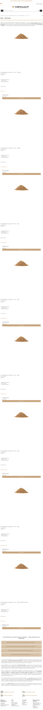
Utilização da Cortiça (37, 703)
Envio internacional (15, 705)
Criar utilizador (14, 702)
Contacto (2, 702)
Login (12, 701)
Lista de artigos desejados (14, 704)
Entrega (23, 701)
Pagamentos (24, 702)
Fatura (23, 703)
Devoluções (24, 704)
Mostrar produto (21, 98)
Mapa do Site (3, 705)
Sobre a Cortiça (36, 702)
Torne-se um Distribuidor (35, 707)
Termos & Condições (5, 704)
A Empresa (3, 703)
